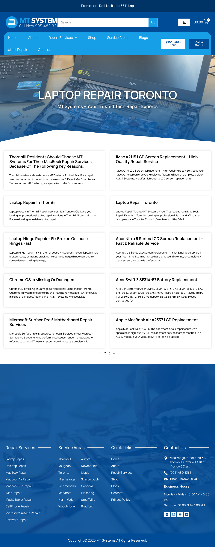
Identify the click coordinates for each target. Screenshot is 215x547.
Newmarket (89, 466)
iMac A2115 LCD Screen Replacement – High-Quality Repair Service (157, 159)
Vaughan (64, 466)
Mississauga (66, 479)
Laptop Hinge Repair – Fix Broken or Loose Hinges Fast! (48, 241)
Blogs (115, 486)
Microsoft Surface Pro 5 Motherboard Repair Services (50, 322)
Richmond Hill (67, 486)
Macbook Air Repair (19, 479)
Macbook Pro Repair (19, 486)
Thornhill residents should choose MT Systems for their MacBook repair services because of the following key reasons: (50, 161)
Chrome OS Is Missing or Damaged (41, 279)
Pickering (87, 493)
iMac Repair (14, 493)
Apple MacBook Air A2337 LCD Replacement (157, 319)
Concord (87, 486)
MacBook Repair (17, 472)
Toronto (63, 472)
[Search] (153, 22)
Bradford (87, 506)
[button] (184, 22)
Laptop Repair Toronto (137, 202)
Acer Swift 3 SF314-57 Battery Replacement (156, 279)
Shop (114, 479)
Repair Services (121, 472)
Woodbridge (66, 506)
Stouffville (88, 499)
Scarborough (90, 479)
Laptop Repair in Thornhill (33, 202)
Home (115, 459)
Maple (85, 472)
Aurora (85, 459)
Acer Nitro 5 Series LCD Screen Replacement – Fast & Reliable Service (159, 241)
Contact (116, 493)
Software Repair (17, 520)
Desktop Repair (16, 466)
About (115, 466)
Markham (64, 493)
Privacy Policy (120, 499)
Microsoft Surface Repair (23, 513)
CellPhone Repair (17, 506)
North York (65, 499)
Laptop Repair (15, 459)
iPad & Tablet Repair (19, 499)
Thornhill (64, 459)
